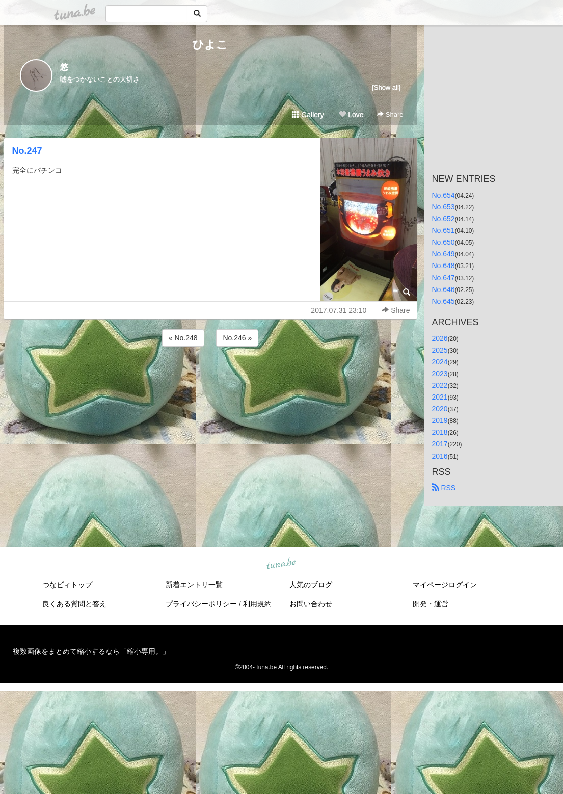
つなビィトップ (67, 584)
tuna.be (281, 563)
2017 (440, 444)
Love (351, 115)
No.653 (443, 207)
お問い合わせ (310, 604)
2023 (440, 373)
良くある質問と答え (74, 604)
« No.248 (183, 338)
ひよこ (210, 44)
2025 (440, 350)
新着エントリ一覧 (194, 584)
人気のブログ (310, 584)
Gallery (308, 115)
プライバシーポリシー (201, 604)
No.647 (443, 278)
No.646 (443, 289)
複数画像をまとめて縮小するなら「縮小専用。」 (91, 651)
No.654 (443, 195)
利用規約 (257, 604)
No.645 (443, 301)
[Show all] (386, 87)
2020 (440, 409)
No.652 (443, 219)
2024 (440, 362)
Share (390, 114)
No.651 (443, 230)
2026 (440, 338)
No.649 (443, 254)
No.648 (443, 265)
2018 (440, 432)
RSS (444, 488)
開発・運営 (430, 604)
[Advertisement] (210, 376)
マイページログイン (445, 584)
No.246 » (237, 338)
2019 (440, 420)
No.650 (443, 242)
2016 (440, 456)
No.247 (27, 151)
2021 (440, 397)
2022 (440, 385)
